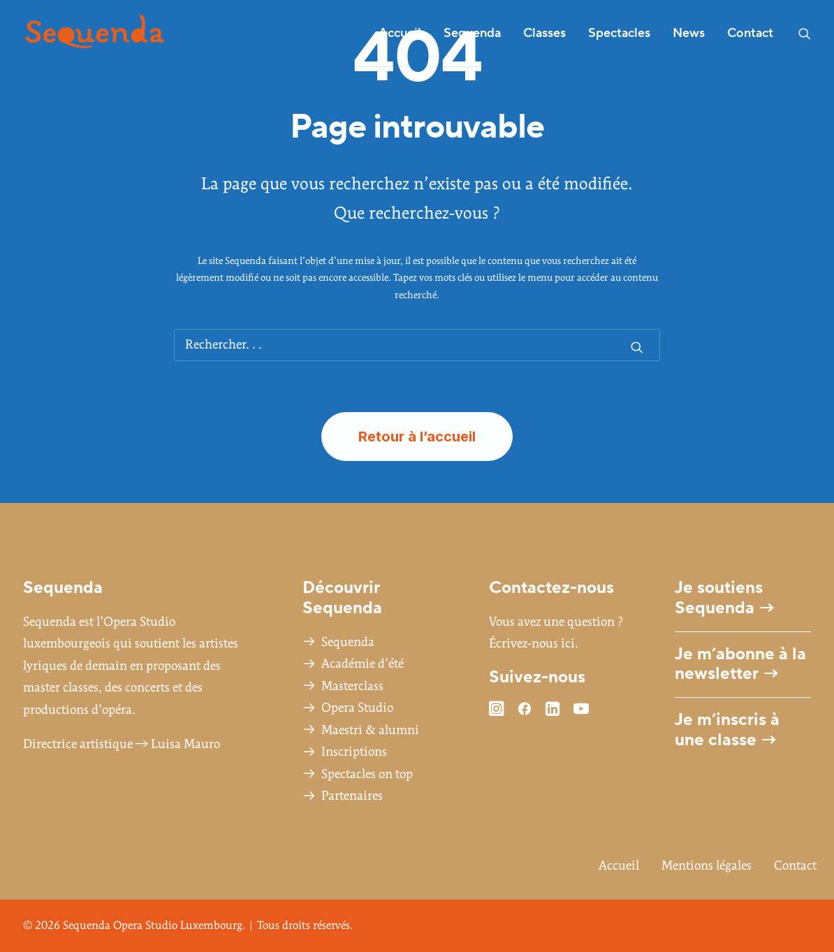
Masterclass (352, 686)
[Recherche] (417, 345)
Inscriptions (354, 752)
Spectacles (619, 33)
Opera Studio (357, 708)
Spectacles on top (367, 774)
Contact (750, 33)
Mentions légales (706, 865)
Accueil (400, 33)
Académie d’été (362, 664)
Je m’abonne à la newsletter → (740, 664)
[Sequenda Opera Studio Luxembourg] (94, 33)
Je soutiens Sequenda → (725, 598)
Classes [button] (544, 33)
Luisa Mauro (185, 744)
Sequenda (347, 642)
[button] (804, 33)
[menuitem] (400, 33)
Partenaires (352, 796)
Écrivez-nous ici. (533, 643)
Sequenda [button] (472, 33)
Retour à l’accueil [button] (417, 436)
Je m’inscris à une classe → (727, 730)
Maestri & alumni (370, 730)
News (689, 33)
